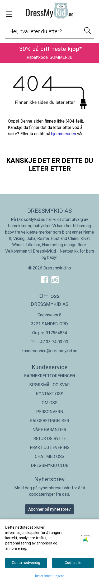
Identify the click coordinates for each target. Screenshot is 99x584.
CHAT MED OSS (49, 456)
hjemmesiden (63, 133)
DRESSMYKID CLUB (49, 465)
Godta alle (73, 563)
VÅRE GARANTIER (49, 429)
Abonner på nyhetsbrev (49, 509)
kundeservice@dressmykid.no (49, 350)
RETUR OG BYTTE (49, 438)
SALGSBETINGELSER (49, 420)
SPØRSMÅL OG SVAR (49, 384)
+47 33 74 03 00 (53, 341)
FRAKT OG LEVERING (49, 447)
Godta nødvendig (26, 563)
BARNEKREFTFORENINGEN (49, 375)
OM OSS (50, 402)
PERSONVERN (49, 411)
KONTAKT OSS (49, 393)
